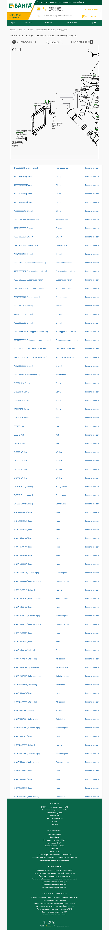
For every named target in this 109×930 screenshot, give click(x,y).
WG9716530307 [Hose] (23, 564)
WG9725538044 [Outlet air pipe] (26, 797)
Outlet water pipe (62, 581)
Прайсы (28, 23)
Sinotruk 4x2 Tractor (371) (45, 30)
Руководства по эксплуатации (54, 900)
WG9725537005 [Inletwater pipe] (27, 728)
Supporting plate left (64, 280)
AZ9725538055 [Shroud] (23, 323)
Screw (58, 383)
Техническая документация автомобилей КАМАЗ (54, 906)
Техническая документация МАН (54, 885)
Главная (13, 30)
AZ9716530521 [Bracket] (23, 237)
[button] (56, 10)
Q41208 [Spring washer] (23, 504)
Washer (59, 452)
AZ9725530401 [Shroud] (23, 306)
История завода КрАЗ (54, 813)
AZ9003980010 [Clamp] (23, 211)
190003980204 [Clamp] (23, 177)
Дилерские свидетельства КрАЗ (54, 810)
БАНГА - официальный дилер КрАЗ (54, 807)
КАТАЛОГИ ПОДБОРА (15, 16)
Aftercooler (60, 659)
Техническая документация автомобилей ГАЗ (54, 909)
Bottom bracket (62, 375)
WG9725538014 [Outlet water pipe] (27, 762)
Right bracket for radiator (66, 357)
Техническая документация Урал (54, 882)
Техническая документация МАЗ (54, 888)
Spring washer (61, 487)
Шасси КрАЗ (54, 837)
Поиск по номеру (91, 168)
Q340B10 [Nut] (19, 444)
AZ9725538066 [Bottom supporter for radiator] (32, 340)
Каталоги (22, 30)
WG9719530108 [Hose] (23, 607)
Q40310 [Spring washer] (23, 495)
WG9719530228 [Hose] (23, 642)
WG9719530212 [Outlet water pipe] (27, 624)
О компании (72, 23)
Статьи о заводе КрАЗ (54, 819)
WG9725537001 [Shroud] (24, 711)
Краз (13, 23)
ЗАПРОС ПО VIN (91, 10)
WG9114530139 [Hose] (23, 547)
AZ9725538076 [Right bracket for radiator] (30, 357)
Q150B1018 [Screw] (21, 409)
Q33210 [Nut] (19, 435)
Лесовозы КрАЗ (54, 843)
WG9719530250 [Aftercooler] (25, 659)
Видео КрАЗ (54, 849)
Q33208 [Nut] (19, 426)
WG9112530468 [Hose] (23, 530)
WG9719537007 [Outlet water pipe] (27, 676)
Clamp (58, 177)
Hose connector (62, 599)
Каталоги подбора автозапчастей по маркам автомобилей (54, 879)
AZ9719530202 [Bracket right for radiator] (30, 271)
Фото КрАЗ (54, 852)
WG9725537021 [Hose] (23, 736)
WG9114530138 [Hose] (23, 538)
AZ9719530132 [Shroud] (23, 254)
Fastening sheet (62, 168)
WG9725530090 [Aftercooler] (25, 702)
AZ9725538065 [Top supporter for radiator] (31, 332)
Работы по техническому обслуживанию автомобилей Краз (54, 897)
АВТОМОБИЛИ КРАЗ (54, 830)
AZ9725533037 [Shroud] (23, 314)
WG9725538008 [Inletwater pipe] (27, 754)
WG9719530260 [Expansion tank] (27, 667)
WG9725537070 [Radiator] (24, 745)
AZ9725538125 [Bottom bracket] (27, 375)
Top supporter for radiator (66, 332)
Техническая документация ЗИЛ (54, 912)
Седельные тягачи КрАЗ (54, 846)
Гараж (93, 23)
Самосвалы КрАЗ (54, 834)
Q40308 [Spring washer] (23, 487)
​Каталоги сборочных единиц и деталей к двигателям (54, 873)
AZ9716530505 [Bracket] (23, 228)
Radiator (59, 590)
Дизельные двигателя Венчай (54, 915)
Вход (84, 7)
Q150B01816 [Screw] (22, 383)
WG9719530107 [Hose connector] (27, 599)
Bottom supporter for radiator (67, 340)
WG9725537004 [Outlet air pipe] (26, 719)
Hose (58, 512)
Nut (57, 426)
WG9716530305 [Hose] (23, 555)
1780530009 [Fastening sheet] (26, 168)
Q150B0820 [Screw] (21, 400)
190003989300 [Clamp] (23, 185)
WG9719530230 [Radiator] (24, 650)
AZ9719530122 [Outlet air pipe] (26, 245)
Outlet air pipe (61, 245)
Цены (54, 821)
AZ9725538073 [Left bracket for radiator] (30, 349)
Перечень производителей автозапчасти (54, 876)
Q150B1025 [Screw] (21, 418)
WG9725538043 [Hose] (23, 788)
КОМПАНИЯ (54, 803)
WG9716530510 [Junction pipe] (26, 573)
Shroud (59, 254)
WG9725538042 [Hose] (23, 779)
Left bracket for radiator (65, 349)
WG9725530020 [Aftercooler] (25, 685)
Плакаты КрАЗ (54, 816)
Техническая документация (54, 894)
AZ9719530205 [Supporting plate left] (28, 280)
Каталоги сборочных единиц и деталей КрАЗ (54, 870)
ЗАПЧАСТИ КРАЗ (54, 866)
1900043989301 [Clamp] (23, 202)
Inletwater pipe (62, 616)
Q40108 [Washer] (20, 469)
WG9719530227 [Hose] (23, 633)
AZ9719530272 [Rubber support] (27, 297)
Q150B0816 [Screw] (21, 392)
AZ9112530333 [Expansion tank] (26, 220)
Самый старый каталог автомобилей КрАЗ (54, 855)
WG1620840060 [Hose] (23, 521)
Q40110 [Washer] (20, 478)
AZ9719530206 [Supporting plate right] (29, 288)
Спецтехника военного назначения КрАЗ (54, 860)
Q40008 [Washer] (20, 452)
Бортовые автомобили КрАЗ (55, 840)
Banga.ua (50, 926)
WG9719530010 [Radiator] (24, 590)
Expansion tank (62, 220)
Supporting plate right (64, 288)
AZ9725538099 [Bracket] (23, 366)
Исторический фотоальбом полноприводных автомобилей (54, 857)
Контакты (54, 824)
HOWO (30, 30)
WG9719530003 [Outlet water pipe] (27, 581)
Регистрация (93, 7)
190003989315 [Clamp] (23, 194)
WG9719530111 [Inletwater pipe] (27, 616)
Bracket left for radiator (65, 263)
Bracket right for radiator (65, 271)
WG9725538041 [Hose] (23, 771)
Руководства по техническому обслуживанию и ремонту (54, 903)
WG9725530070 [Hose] (23, 693)
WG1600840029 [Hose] (23, 512)
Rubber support (62, 297)
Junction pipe (61, 573)
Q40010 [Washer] (20, 461)
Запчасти (48, 23)
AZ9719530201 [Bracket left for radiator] (30, 263)
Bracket (59, 228)
